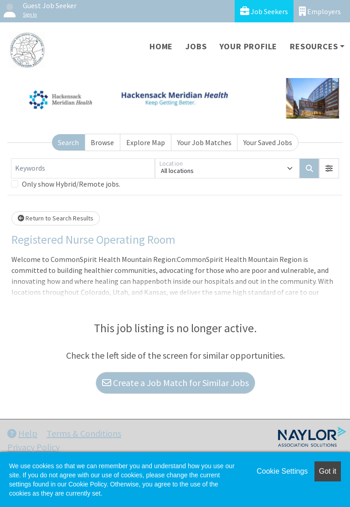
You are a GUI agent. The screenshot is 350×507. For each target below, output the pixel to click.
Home (161, 46)
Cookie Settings (282, 471)
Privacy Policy (33, 447)
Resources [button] (314, 46)
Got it (327, 471)
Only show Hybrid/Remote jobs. (71, 183)
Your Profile (249, 46)
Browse (102, 142)
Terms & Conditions (83, 433)
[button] (329, 168)
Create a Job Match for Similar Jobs (175, 382)
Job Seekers (264, 11)
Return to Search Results (55, 218)
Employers (320, 11)
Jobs (195, 46)
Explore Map (145, 142)
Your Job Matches (204, 142)
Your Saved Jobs (267, 142)
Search (68, 142)
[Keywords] (83, 168)
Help (22, 433)
